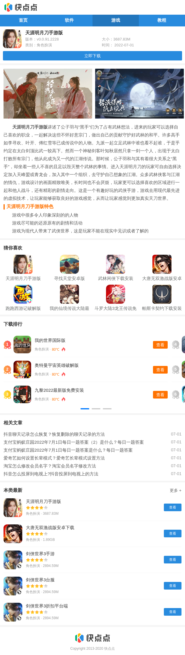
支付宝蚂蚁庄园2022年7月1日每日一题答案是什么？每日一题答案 (68, 450)
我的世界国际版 (50, 340)
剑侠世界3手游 (40, 553)
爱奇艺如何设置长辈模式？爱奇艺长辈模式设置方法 (54, 457)
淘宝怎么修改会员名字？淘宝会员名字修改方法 (50, 465)
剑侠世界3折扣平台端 (47, 605)
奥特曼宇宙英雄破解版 (57, 365)
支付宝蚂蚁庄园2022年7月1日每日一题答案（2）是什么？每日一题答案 (74, 442)
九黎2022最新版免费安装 (59, 390)
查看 (160, 344)
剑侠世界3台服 (40, 579)
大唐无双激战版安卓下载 (50, 527)
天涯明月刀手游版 (43, 501)
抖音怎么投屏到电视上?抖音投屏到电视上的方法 (51, 473)
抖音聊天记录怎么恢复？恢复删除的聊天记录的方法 (54, 434)
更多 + (175, 490)
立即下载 (92, 55)
